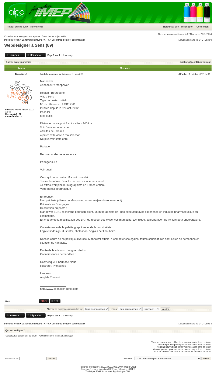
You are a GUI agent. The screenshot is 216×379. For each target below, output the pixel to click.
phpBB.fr (126, 371)
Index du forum (12, 40)
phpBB (94, 367)
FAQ (25, 26)
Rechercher (36, 26)
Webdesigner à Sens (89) (28, 45)
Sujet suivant (203, 62)
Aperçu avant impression (18, 62)
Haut (7, 301)
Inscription (187, 26)
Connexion (202, 26)
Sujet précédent (188, 62)
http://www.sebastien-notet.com (59, 288)
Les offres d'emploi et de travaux (68, 40)
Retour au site (14, 26)
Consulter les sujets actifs (54, 36)
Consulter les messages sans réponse (22, 36)
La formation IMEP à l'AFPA (35, 40)
